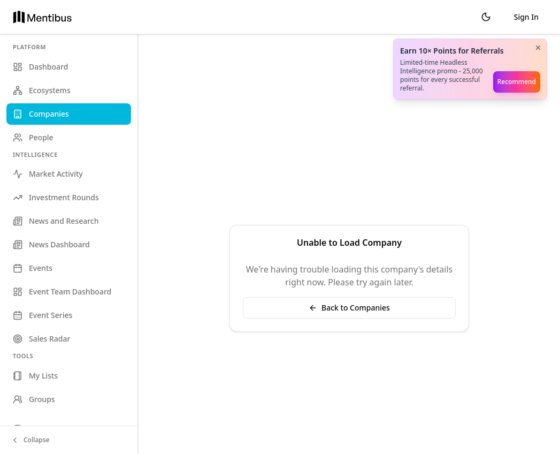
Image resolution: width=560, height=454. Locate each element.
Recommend (516, 81)
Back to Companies (349, 307)
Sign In (526, 17)
